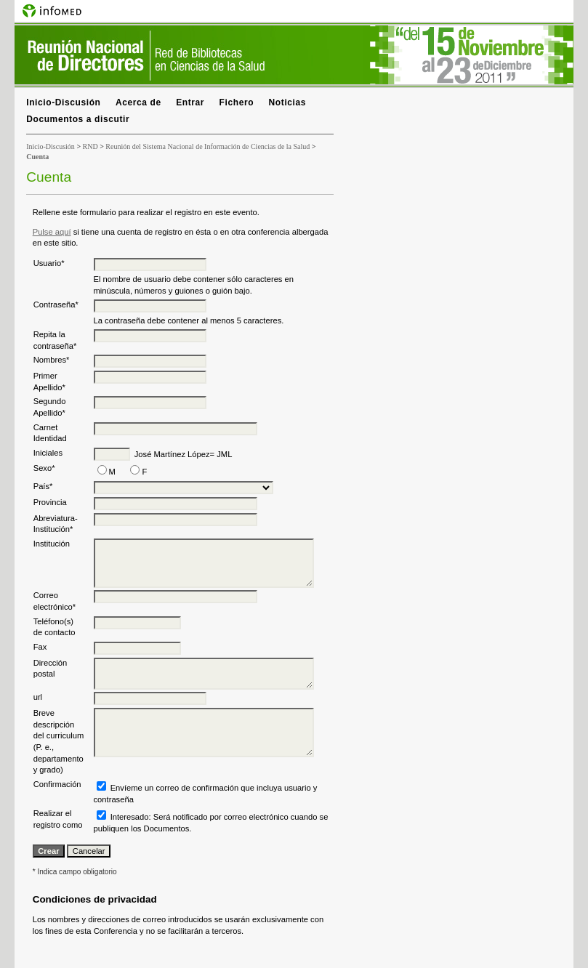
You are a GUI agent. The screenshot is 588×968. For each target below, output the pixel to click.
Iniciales (48, 452)
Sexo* (44, 468)
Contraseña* (55, 304)
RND (90, 146)
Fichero (237, 102)
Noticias (287, 102)
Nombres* (51, 359)
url (37, 697)
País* (43, 486)
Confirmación (57, 784)
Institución (51, 543)
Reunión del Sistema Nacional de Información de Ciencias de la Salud (207, 146)
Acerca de (138, 102)
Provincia (50, 502)
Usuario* (49, 263)
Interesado (129, 816)
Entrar (190, 102)
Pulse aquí (52, 231)
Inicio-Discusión (63, 102)
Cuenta (37, 157)
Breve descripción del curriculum (58, 724)
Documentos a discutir (77, 119)
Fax (40, 646)
